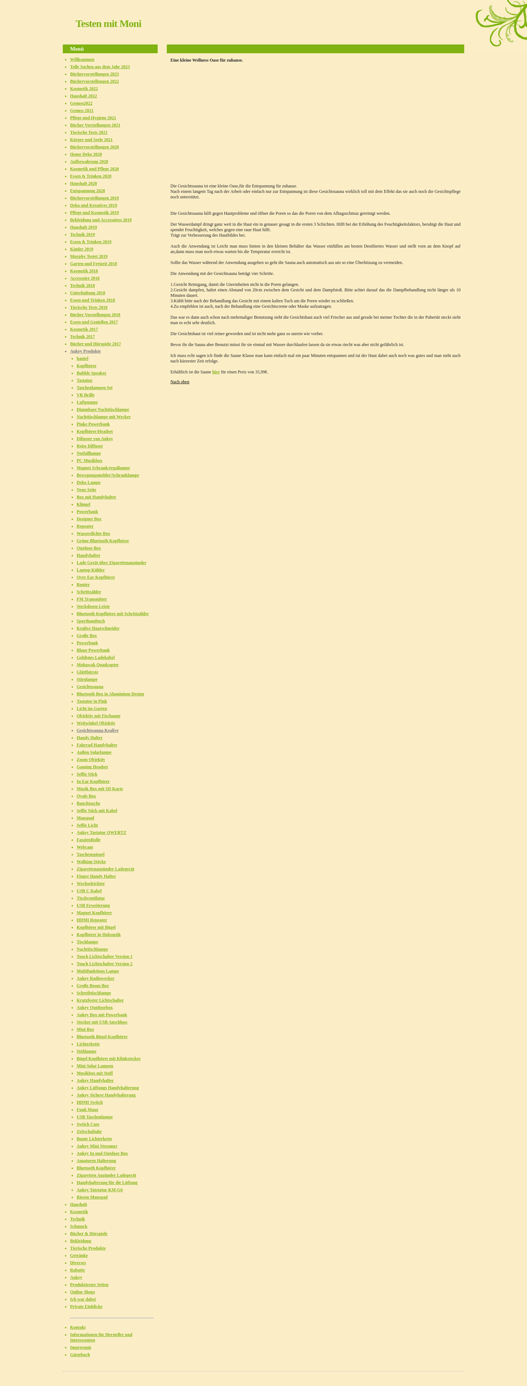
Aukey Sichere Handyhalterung (106, 1095)
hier (216, 371)
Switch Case (88, 1124)
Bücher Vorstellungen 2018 (95, 314)
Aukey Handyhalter (95, 1080)
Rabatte (77, 1270)
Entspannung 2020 (87, 190)
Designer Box (89, 518)
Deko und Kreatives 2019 (93, 205)
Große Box (87, 635)
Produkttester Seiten (89, 1284)
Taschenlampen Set (95, 387)
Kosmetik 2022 (84, 88)
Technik (77, 1219)
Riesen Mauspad (92, 1197)
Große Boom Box (93, 985)
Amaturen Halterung (96, 1160)
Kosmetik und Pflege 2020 (94, 168)
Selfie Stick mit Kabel (97, 810)
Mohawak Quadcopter (98, 664)
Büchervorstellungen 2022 (94, 81)
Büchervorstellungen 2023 (94, 74)
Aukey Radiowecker (96, 978)
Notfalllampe (89, 453)
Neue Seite (86, 489)
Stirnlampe (87, 679)
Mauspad (85, 817)
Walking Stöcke (91, 861)
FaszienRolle (88, 839)
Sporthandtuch (91, 621)
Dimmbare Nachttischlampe (103, 409)
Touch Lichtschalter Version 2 (104, 963)
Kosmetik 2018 (84, 270)
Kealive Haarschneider (98, 628)
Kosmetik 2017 (84, 329)
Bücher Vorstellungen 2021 (95, 125)
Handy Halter (90, 737)
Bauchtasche (88, 803)
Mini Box (85, 1029)
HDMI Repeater (92, 920)
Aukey (76, 1277)
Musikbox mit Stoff (95, 1073)
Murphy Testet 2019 (89, 256)
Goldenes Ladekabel (96, 657)
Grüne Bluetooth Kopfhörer (103, 540)
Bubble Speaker (92, 373)
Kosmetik (79, 1211)
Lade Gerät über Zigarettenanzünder (111, 562)
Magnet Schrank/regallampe (103, 467)
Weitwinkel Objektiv (96, 723)
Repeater (85, 526)
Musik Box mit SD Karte (100, 788)
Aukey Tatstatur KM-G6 (100, 1189)
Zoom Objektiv (91, 759)
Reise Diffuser (90, 446)
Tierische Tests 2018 (88, 307)
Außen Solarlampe (94, 752)
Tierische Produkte (88, 1248)
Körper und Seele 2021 (91, 139)
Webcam (85, 847)
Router (83, 584)
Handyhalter (88, 555)
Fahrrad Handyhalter (97, 745)
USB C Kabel (89, 890)
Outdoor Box (89, 548)
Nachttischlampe (92, 949)
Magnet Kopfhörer (94, 912)
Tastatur (85, 380)
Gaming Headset (92, 766)
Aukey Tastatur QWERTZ (101, 832)
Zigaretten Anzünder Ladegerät (106, 1175)
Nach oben (179, 381)
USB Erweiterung (93, 905)
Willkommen (82, 59)
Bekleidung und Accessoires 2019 (101, 219)
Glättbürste (87, 672)
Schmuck (78, 1226)
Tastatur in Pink (92, 701)
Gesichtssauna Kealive (98, 730)
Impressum (80, 1347)
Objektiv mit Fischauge (98, 715)
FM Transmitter (92, 599)
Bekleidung (80, 1240)
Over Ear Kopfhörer (96, 577)
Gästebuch (80, 1354)
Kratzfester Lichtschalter (100, 1000)
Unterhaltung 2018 (87, 292)
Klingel (83, 504)
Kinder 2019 (81, 249)
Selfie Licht (87, 825)
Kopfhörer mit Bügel (96, 927)
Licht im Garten (92, 708)
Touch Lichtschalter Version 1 (104, 956)
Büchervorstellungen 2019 (94, 198)
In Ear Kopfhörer (93, 781)
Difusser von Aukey (95, 438)
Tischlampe (87, 941)
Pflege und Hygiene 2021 (93, 117)
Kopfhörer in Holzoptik (99, 934)
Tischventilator (91, 898)
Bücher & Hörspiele (88, 1233)
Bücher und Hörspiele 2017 (95, 343)
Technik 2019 (82, 234)
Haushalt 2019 (83, 227)
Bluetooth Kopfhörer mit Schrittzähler (113, 613)
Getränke (79, 1255)
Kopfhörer (86, 365)
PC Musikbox (89, 460)
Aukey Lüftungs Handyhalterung (108, 1087)
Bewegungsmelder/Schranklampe (108, 475)
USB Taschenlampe (95, 1116)
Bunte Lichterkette (94, 1138)
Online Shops (82, 1291)
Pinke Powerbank (93, 424)
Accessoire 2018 (85, 278)
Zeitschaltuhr (89, 1131)
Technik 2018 (82, 285)
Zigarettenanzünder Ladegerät (105, 868)
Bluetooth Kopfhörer (96, 1167)
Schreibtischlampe (94, 992)
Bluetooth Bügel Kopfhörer (102, 1036)
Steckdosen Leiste (93, 606)
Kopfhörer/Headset (95, 431)
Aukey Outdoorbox (95, 1007)
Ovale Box (86, 796)
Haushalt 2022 (83, 95)
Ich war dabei (83, 1299)
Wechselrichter (91, 883)
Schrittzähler (89, 591)
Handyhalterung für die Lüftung (107, 1182)
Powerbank (87, 511)
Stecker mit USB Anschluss (102, 1022)
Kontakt (78, 1327)
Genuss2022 (81, 103)
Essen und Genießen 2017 (94, 322)
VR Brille (86, 394)
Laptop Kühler (91, 569)
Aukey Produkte (85, 351)
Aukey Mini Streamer (97, 1146)
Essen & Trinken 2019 (90, 241)
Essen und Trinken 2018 (92, 300)
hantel (82, 358)
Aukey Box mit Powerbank (102, 1014)
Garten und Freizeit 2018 (93, 263)
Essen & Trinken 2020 (90, 176)
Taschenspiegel (90, 854)
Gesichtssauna (90, 686)
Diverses (78, 1262)
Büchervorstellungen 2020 (94, 147)
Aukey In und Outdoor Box (102, 1153)
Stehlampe (86, 1051)
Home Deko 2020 (86, 154)
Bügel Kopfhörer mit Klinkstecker (109, 1058)
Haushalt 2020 (83, 183)
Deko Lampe (89, 482)
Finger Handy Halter (96, 876)
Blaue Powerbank (93, 650)
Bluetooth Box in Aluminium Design (110, 693)
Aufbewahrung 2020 (89, 161)
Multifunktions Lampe (98, 971)
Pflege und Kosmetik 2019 (94, 212)
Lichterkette (88, 1044)
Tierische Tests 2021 (88, 132)
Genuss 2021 (81, 110)
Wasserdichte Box (93, 533)
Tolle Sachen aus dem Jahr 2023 (100, 66)
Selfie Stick (87, 774)
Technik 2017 (82, 336)
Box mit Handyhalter (96, 497)
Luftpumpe (87, 402)
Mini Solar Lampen (95, 1065)
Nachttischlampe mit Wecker (104, 416)
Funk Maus (87, 1109)
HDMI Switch (90, 1102)
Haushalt (78, 1204)
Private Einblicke (86, 1306)
